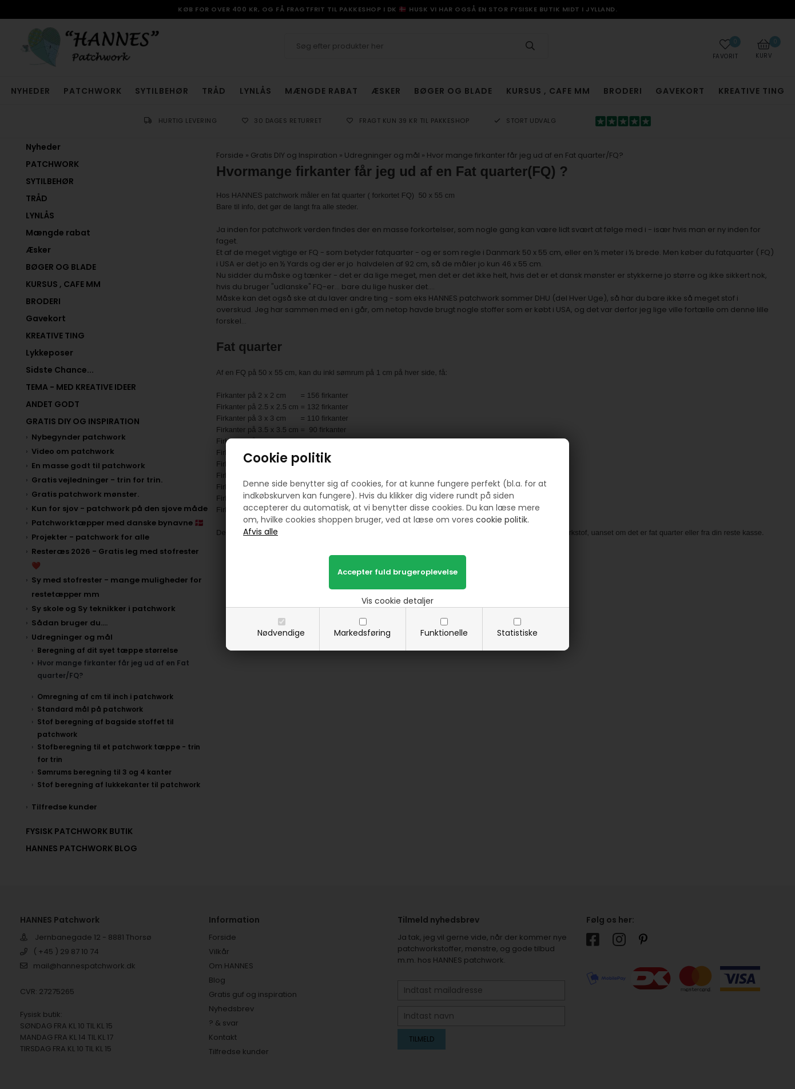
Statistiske (517, 633)
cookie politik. (502, 519)
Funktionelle (444, 633)
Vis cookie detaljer (397, 601)
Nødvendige (281, 633)
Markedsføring (362, 633)
